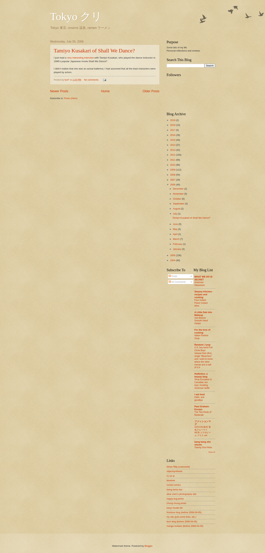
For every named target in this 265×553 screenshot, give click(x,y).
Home (105, 91)
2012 (173, 154)
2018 (173, 125)
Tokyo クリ (76, 16)
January (177, 249)
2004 (173, 260)
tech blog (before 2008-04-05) (182, 521)
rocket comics (174, 485)
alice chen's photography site (181, 494)
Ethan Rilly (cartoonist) (178, 466)
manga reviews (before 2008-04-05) (185, 526)
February (178, 244)
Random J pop (202, 344)
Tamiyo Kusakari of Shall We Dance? (94, 50)
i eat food (199, 394)
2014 (173, 145)
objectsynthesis (174, 471)
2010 (173, 165)
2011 (173, 159)
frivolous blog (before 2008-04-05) (184, 512)
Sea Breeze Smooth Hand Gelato (201, 321)
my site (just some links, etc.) (181, 516)
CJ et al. (171, 476)
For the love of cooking (202, 331)
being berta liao (174, 489)
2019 (173, 120)
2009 (173, 169)
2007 (173, 179)
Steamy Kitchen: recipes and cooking (203, 294)
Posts (173, 276)
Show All (211, 452)
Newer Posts (59, 91)
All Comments (177, 282)
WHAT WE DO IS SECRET (203, 278)
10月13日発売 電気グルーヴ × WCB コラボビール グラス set (202, 431)
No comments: (92, 79)
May (175, 229)
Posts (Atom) (70, 98)
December (178, 188)
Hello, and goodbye (199, 398)
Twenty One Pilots (203, 447)
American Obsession (199, 283)
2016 (173, 135)
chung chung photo (176, 503)
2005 (173, 255)
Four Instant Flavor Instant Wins (201, 303)
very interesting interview (80, 57)
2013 (173, 150)
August (177, 208)
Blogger (148, 546)
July (175, 213)
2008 (173, 174)
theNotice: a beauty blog (201, 375)
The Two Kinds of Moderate (202, 413)
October (177, 198)
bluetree (171, 480)
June (176, 224)
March (176, 239)
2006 (173, 184)
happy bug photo (175, 498)
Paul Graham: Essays (202, 408)
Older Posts (150, 91)
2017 (173, 130)
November (178, 193)
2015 (173, 140)
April (175, 234)
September (179, 203)
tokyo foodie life (175, 508)
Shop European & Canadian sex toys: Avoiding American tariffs (203, 383)
